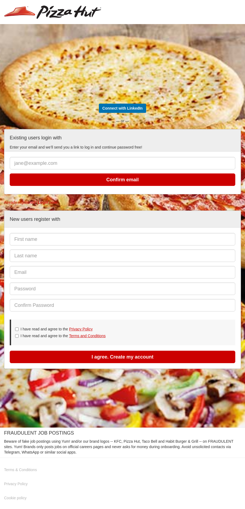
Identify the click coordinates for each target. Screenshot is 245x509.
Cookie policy (15, 498)
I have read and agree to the (54, 329)
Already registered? (30, 202)
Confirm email (122, 179)
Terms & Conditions (20, 470)
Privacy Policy (81, 329)
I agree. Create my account (122, 357)
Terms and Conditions (87, 336)
